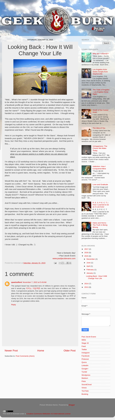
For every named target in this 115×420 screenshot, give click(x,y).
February (90, 270)
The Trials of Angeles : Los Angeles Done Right (101, 92)
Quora (84, 362)
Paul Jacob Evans (89, 337)
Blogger (72, 405)
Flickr (84, 381)
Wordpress (86, 375)
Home (40, 350)
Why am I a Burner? (101, 54)
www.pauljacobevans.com (64, 258)
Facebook (85, 356)
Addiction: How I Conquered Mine (99, 167)
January (90, 273)
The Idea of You (99, 128)
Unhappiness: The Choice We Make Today (100, 148)
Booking (85, 394)
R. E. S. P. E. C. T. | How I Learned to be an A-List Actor (101, 205)
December (91, 259)
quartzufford (16, 282)
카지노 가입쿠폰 (33, 288)
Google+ (85, 369)
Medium (85, 378)
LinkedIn (85, 365)
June (89, 263)
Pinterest (85, 359)
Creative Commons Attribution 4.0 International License (48, 414)
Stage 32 (85, 343)
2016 (86, 253)
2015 (86, 256)
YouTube (85, 391)
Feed (84, 346)
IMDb (84, 340)
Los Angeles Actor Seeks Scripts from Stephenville (100, 71)
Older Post (70, 350)
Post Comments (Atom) (25, 356)
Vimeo (84, 388)
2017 (86, 249)
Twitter (84, 349)
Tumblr (84, 372)
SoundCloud (86, 385)
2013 (86, 287)
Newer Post (11, 350)
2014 (86, 284)
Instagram (86, 353)
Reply (13, 305)
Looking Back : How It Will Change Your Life (96, 277)
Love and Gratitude (100, 184)
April (89, 266)
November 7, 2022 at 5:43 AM (34, 282)
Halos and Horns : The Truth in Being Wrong (100, 225)
